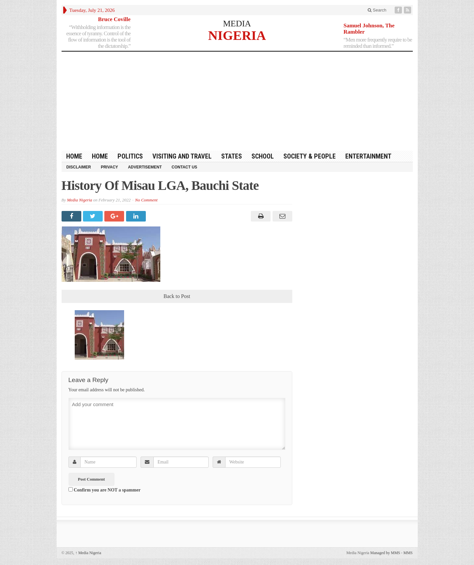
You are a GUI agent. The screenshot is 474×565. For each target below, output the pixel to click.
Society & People (309, 156)
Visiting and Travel (182, 156)
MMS (407, 552)
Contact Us (184, 167)
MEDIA (237, 23)
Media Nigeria (79, 199)
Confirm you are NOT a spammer (104, 489)
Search (377, 10)
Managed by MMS (385, 552)
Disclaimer (78, 167)
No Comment (146, 199)
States (231, 156)
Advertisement (145, 167)
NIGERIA (237, 35)
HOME (74, 156)
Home (100, 156)
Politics (130, 156)
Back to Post (177, 296)
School (262, 156)
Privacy (109, 167)
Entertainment (368, 156)
